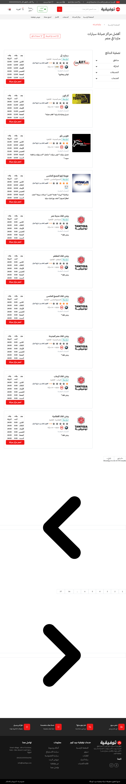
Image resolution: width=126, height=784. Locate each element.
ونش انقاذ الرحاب (61, 376)
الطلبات (85, 755)
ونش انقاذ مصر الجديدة (59, 336)
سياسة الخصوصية (52, 755)
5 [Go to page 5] (92, 591)
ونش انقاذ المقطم (61, 256)
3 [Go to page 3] (107, 591)
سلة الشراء (84, 759)
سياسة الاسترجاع (52, 751)
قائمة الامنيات (83, 763)
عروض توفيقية (35, 17)
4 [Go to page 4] (99, 591)
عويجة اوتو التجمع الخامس (57, 175)
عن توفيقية (54, 763)
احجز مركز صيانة (15, 81)
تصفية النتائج (37, 36)
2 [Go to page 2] (114, 591)
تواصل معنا (54, 767)
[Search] (80, 9)
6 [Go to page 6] (84, 591)
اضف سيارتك (43, 9)
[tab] (107, 61)
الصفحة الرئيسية (88, 17)
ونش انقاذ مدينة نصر (60, 216)
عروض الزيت (54, 759)
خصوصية (21, 781)
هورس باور (64, 135)
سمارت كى (64, 55)
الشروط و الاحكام (11, 781)
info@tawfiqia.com (25, 763)
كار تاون (66, 95)
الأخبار (57, 17)
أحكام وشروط (53, 747)
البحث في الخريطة (52, 36)
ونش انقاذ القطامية (60, 416)
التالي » (109, 458)
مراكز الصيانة (76, 17)
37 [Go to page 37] (61, 591)
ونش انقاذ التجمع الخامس (57, 296)
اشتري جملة (47, 17)
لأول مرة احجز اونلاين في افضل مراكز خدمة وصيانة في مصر (103, 2)
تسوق (86, 751)
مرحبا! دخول (30, 9)
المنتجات (66, 17)
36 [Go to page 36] (69, 591)
